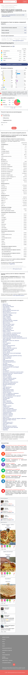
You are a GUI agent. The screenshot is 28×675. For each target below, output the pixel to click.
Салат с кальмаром (7, 377)
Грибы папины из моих (8, 389)
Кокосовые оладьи (7, 314)
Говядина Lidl (6, 354)
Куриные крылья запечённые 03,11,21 (11, 335)
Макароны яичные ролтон (9, 384)
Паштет (4, 385)
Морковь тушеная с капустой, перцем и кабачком (14, 418)
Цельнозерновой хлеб (8, 328)
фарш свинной (6, 388)
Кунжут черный (6, 351)
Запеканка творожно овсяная (9, 378)
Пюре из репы (6, 417)
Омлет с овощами (7, 346)
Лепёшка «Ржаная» (7, 319)
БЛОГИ (3, 641)
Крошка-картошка (7, 392)
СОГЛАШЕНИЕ (4, 662)
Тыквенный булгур (7, 412)
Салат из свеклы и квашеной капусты (8, 7)
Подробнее (12, 263)
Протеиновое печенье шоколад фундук (12, 353)
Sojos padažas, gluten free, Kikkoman (11, 340)
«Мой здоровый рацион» (17, 268)
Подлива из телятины (8, 413)
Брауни (4, 404)
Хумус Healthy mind (7, 380)
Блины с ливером (7, 309)
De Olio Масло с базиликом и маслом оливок (13, 372)
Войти (25, 1)
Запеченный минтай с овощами (10, 320)
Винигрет (5, 424)
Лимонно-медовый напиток (9, 361)
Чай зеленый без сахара (8, 349)
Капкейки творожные (8, 350)
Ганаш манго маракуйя (8, 408)
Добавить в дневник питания (14, 64)
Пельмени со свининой (8, 365)
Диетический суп (7, 311)
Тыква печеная (6, 307)
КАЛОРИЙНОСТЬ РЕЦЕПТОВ (7, 650)
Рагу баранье (6, 428)
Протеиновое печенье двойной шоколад (12, 355)
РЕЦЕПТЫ (3, 639)
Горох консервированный (9, 394)
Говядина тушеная (7, 405)
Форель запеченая (7, 326)
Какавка (4, 369)
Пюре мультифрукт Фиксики (9, 419)
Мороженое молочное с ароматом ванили (12, 373)
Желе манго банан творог (8, 324)
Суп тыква (5, 363)
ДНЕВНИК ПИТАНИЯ (5, 637)
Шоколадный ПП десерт (8, 360)
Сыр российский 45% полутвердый (11, 367)
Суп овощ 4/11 (6, 370)
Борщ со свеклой (7, 317)
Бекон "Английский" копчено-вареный (12, 395)
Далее (14, 128)
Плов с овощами (6, 316)
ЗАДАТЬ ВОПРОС (5, 660)
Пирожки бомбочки (7, 374)
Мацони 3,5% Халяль (7, 402)
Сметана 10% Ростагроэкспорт (9, 312)
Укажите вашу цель (5, 114)
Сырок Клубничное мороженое (10, 334)
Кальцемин (5, 344)
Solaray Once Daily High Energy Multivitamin (12, 336)
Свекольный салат (7, 358)
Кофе (4, 359)
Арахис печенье (6, 323)
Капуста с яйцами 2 (7, 356)
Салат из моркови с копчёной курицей (12, 333)
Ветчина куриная (7, 305)
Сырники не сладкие (7, 315)
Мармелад (5, 429)
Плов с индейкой (7, 343)
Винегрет (5, 341)
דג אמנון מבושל (6, 368)
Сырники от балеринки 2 (8, 379)
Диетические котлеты (8, 321)
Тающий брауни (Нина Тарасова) (10, 427)
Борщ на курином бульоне (9, 345)
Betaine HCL (5, 304)
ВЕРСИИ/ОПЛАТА (5, 658)
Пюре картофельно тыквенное (10, 426)
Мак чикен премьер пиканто (9, 383)
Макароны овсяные (7, 364)
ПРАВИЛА (9, 662)
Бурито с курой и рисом (8, 330)
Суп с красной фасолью (8, 403)
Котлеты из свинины (7, 416)
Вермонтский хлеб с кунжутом (10, 348)
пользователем (11, 15)
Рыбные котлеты (6, 331)
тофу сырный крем (7, 387)
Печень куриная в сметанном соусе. (11, 310)
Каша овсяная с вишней (8, 306)
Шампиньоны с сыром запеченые (10, 382)
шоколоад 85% (6, 398)
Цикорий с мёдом (7, 375)
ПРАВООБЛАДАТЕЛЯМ (6, 654)
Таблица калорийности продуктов (11, 5)
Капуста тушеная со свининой (10, 409)
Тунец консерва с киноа (8, 325)
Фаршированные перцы (8, 390)
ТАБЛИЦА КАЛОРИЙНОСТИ (7, 648)
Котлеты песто (6, 407)
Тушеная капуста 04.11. (8, 422)
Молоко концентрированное (9, 411)
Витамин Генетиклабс (8, 397)
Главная (2, 5)
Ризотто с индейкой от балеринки (11, 393)
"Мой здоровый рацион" (18, 40)
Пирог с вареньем (7, 400)
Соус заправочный (7, 329)
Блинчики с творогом (8, 414)
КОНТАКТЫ (10, 660)
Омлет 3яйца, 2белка (7, 423)
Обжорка (5, 399)
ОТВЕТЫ (3, 652)
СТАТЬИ (3, 643)
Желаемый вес (4, 122)
